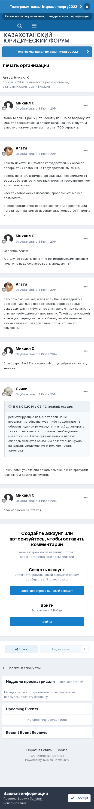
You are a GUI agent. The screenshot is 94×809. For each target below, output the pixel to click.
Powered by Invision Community (47, 760)
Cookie (62, 750)
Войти (47, 621)
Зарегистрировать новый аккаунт (47, 590)
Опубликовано (36, 108)
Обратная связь (39, 750)
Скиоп (21, 389)
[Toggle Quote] (10, 406)
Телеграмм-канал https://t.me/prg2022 (43, 7)
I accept (79, 798)
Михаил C (21, 77)
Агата (21, 148)
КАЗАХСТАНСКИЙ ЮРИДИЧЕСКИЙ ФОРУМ (36, 38)
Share (21, 649)
